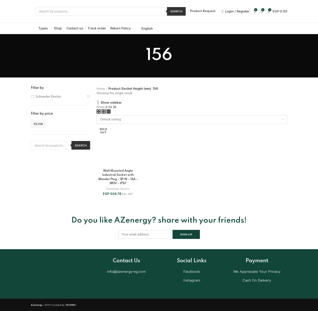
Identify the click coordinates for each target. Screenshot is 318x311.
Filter (38, 124)
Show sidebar (111, 102)
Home (101, 88)
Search (176, 11)
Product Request (202, 11)
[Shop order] (192, 119)
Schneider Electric (48, 96)
